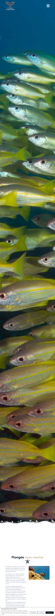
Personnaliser (33, 612)
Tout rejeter (41, 612)
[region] (27, 611)
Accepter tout (49, 612)
